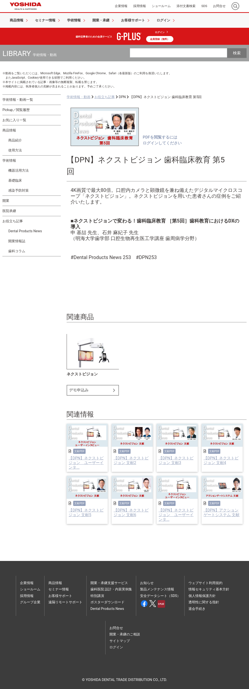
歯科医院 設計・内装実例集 (111, 589)
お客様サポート (60, 596)
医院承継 (9, 211)
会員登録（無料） (159, 39)
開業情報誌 (16, 241)
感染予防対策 (18, 190)
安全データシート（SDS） (160, 596)
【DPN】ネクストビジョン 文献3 (176, 460)
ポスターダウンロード (107, 602)
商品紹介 (15, 140)
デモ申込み (92, 390)
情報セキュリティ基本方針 (208, 589)
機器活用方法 (18, 170)
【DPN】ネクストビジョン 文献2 (131, 460)
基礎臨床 (15, 180)
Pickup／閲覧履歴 (16, 110)
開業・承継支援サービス (109, 583)
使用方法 (15, 150)
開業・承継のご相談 (124, 634)
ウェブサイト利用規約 (205, 583)
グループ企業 (30, 602)
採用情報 (27, 596)
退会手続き (196, 609)
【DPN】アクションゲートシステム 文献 (222, 512)
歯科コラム (16, 251)
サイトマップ (119, 641)
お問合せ (116, 628)
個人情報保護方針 (202, 596)
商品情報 (9, 130)
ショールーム (30, 589)
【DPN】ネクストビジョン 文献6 (131, 512)
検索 (237, 53)
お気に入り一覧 (14, 120)
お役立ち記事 (12, 221)
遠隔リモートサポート (65, 602)
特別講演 (97, 596)
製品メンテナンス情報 (157, 589)
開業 (5, 201)
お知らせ (147, 583)
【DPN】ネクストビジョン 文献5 (86, 512)
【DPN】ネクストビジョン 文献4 (221, 460)
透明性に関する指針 (203, 602)
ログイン (160, 32)
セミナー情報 (58, 589)
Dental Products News (25, 231)
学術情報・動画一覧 (17, 100)
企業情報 (27, 583)
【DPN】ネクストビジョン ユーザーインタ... (86, 463)
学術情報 (9, 160)
